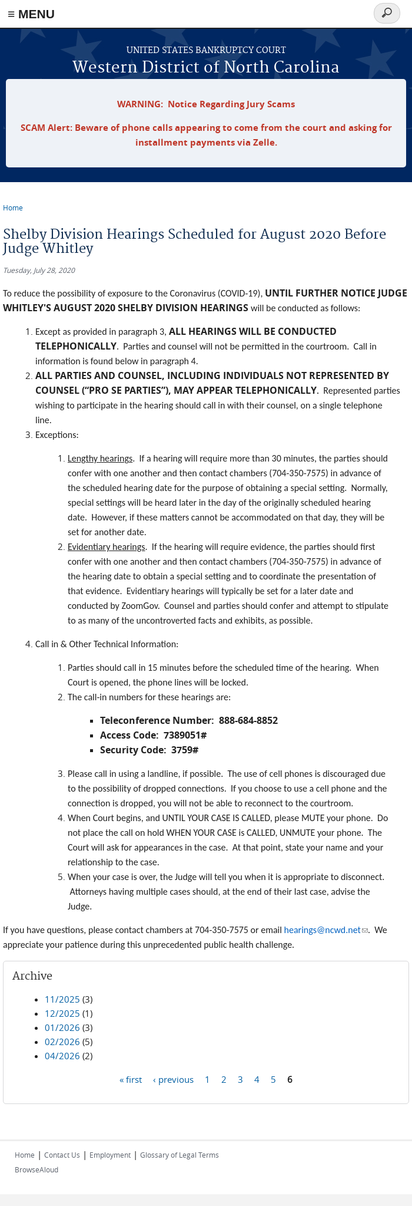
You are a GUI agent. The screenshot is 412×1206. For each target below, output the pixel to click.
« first (130, 1079)
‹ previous (173, 1079)
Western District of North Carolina (206, 68)
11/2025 (62, 999)
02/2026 (62, 1041)
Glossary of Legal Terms (179, 1154)
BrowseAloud (36, 1169)
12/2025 (62, 1013)
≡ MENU (31, 14)
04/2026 (62, 1056)
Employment (110, 1154)
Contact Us (62, 1154)
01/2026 (62, 1027)
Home (13, 207)
